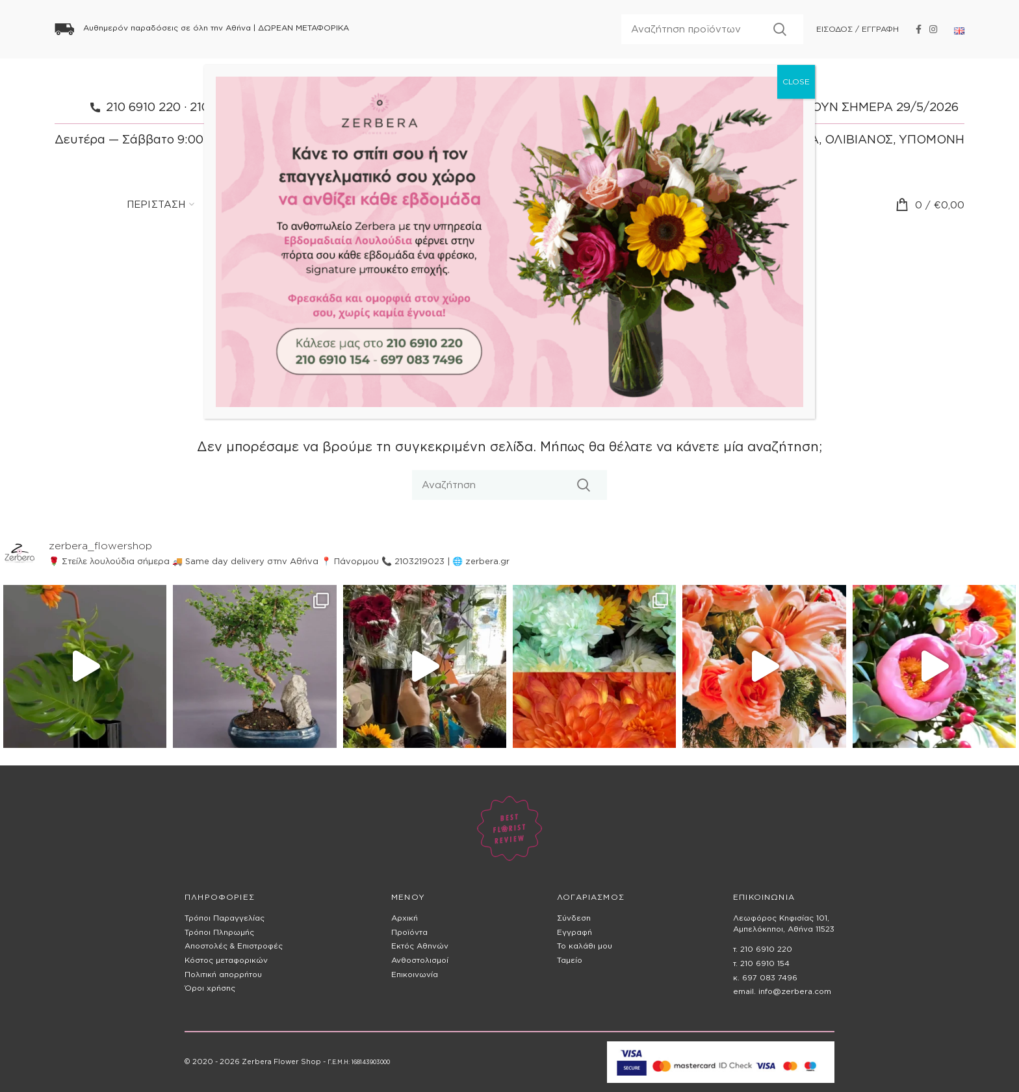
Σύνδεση (574, 917)
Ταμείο (569, 960)
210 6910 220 (143, 107)
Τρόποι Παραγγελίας (224, 917)
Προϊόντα (409, 932)
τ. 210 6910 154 (761, 963)
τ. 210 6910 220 (762, 949)
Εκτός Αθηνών (419, 945)
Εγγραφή (574, 932)
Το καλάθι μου (584, 945)
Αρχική (404, 917)
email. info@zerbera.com (782, 991)
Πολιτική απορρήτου (223, 974)
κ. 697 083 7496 (765, 977)
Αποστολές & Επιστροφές (234, 945)
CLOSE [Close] (796, 81)
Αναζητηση (780, 29)
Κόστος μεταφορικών (226, 960)
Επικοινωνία (414, 974)
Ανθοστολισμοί (419, 960)
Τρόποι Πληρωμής (219, 932)
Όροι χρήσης (210, 988)
